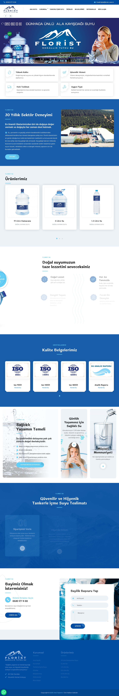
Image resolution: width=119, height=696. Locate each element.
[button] (56, 238)
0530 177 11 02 (11, 2)
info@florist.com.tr (107, 2)
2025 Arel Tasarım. (56, 692)
